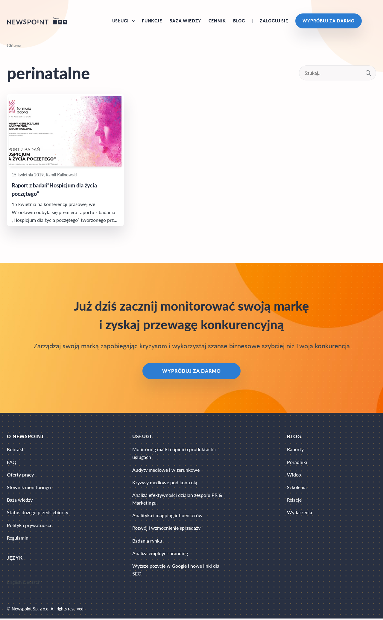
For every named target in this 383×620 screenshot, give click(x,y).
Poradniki (297, 462)
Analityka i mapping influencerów (167, 516)
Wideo (294, 475)
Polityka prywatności (29, 526)
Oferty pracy (20, 475)
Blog (239, 21)
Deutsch (32, 583)
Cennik (217, 21)
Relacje (294, 500)
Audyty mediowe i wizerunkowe (166, 470)
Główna (14, 46)
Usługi (120, 21)
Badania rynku (147, 542)
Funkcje (152, 21)
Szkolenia (297, 488)
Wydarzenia (299, 513)
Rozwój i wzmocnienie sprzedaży (166, 529)
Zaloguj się (274, 21)
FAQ (11, 462)
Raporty (295, 450)
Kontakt (15, 450)
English (14, 583)
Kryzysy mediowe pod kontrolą (164, 483)
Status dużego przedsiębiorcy (37, 513)
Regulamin (17, 539)
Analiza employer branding (160, 554)
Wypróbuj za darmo (328, 21)
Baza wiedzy (185, 21)
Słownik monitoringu (29, 488)
